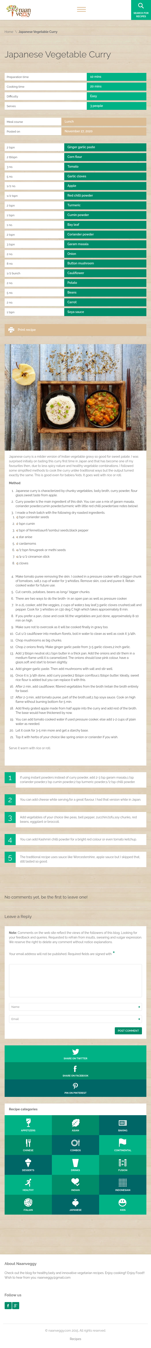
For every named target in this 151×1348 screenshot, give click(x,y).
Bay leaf (73, 224)
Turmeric (74, 205)
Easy (93, 96)
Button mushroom (81, 263)
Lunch (69, 121)
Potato (72, 282)
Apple (72, 186)
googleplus (15, 1305)
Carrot (72, 302)
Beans (72, 292)
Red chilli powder (80, 195)
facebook (8, 1305)
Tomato (73, 166)
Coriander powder (81, 234)
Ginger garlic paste (81, 147)
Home (9, 32)
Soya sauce (76, 312)
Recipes (75, 1339)
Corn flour (75, 157)
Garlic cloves (77, 176)
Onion (72, 254)
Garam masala (78, 244)
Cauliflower (76, 273)
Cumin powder (78, 215)
